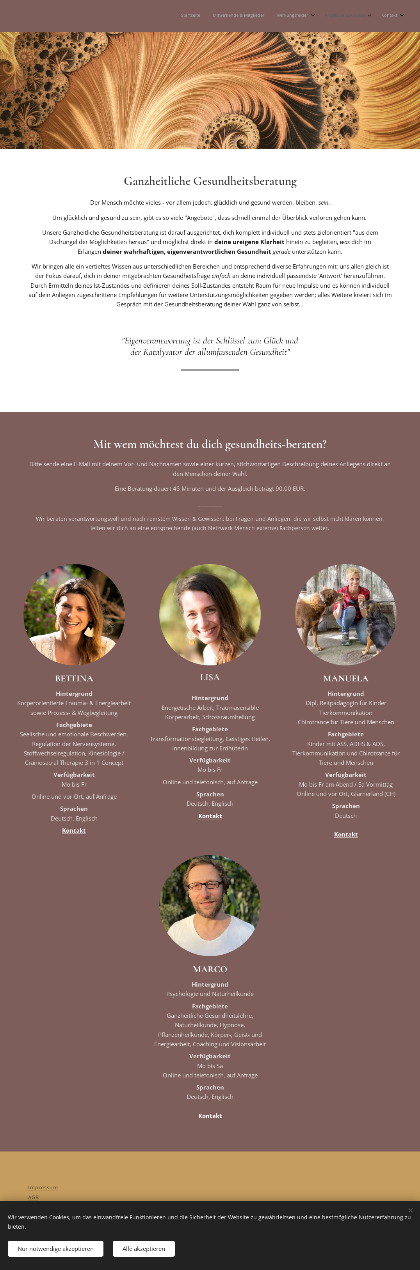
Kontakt (74, 830)
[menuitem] (342, 16)
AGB (33, 1197)
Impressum (43, 1187)
